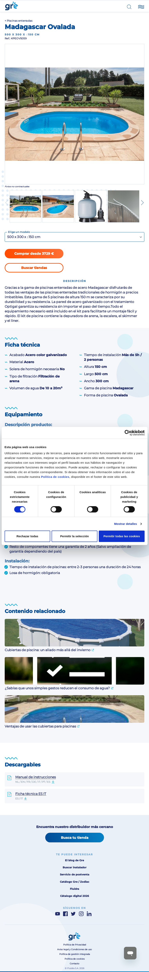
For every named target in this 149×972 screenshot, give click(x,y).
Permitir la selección (74, 536)
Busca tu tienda (74, 838)
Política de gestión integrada (74, 954)
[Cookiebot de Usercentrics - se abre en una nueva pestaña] (127, 433)
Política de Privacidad (74, 944)
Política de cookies (55, 476)
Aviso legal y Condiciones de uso (74, 949)
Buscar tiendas (34, 268)
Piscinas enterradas (20, 20)
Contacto (74, 963)
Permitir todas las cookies (121, 536)
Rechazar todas (27, 536)
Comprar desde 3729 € (34, 254)
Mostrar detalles (125, 523)
